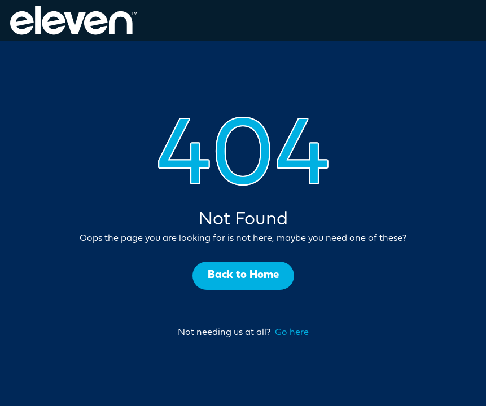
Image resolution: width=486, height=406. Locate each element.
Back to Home (243, 275)
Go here (292, 333)
